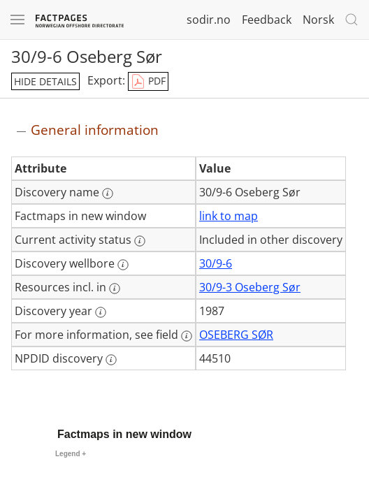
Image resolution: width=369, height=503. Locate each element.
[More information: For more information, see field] (186, 336)
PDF (148, 81)
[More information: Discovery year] (100, 312)
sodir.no (209, 19)
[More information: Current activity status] (139, 241)
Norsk (318, 19)
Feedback (266, 19)
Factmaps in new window (124, 434)
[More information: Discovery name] (107, 193)
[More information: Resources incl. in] (114, 288)
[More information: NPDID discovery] (111, 359)
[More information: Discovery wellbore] (123, 264)
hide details (45, 81)
